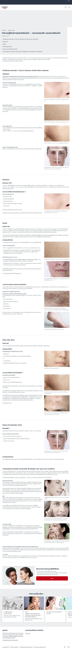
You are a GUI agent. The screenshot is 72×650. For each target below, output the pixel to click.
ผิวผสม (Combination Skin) (10, 49)
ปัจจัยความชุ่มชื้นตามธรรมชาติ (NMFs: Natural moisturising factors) (20, 259)
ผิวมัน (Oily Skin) (7, 46)
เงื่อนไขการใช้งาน (14, 647)
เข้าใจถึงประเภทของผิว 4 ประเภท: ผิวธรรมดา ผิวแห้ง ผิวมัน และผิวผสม (20, 39)
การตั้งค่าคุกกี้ (5, 647)
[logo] (5, 7)
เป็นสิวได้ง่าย (7, 529)
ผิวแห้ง (4, 44)
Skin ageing (19, 493)
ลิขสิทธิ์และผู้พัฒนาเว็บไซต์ (26, 647)
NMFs (17, 548)
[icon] (65, 647)
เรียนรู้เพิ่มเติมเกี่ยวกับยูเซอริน (10, 640)
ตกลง (52, 578)
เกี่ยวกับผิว (4, 30)
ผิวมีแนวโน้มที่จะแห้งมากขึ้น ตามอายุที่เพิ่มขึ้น (43, 235)
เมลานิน (39, 501)
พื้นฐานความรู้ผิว (11, 30)
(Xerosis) (4, 232)
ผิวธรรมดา (5, 41)
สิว (41, 386)
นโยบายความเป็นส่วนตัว (40, 647)
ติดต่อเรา (27, 633)
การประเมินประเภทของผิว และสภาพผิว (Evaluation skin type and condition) (22, 51)
